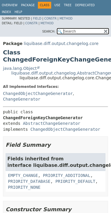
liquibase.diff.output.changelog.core (61, 43)
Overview (9, 5)
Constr (50, 18)
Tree (68, 5)
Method (66, 18)
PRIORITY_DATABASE (29, 181)
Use (57, 5)
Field (37, 18)
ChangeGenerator (21, 99)
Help (18, 12)
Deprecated (85, 5)
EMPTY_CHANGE (23, 175)
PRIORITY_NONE (24, 187)
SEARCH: (48, 31)
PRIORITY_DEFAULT (75, 181)
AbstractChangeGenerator (51, 123)
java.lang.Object (20, 68)
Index (6, 12)
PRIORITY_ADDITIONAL (66, 175)
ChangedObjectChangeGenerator (38, 93)
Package (28, 5)
